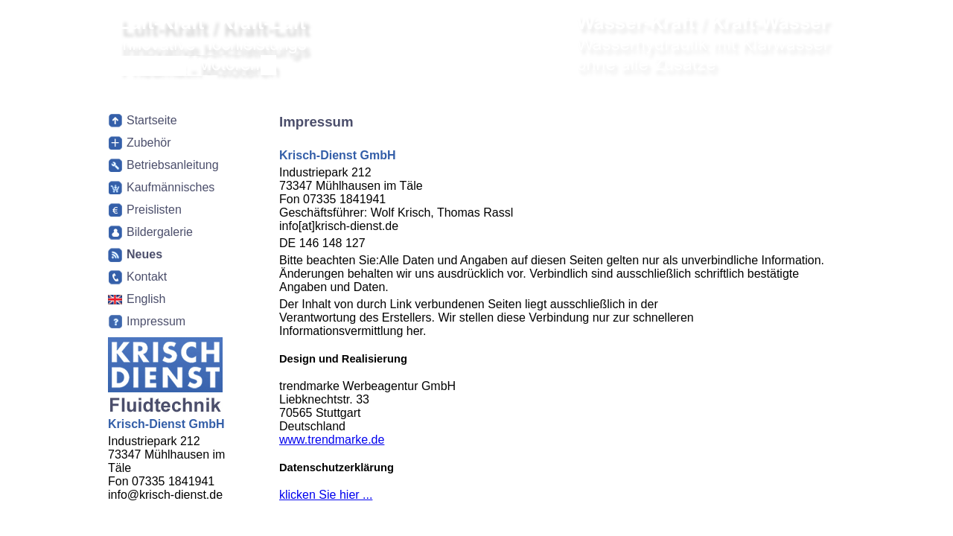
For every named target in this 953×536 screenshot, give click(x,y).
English (146, 299)
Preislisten (154, 209)
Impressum (156, 321)
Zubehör (149, 142)
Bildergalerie (160, 232)
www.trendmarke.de (331, 439)
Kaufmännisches (170, 187)
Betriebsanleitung (173, 165)
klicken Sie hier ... (325, 494)
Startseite (152, 120)
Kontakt (147, 276)
